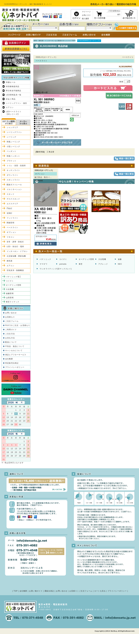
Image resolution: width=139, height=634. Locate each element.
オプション (11, 232)
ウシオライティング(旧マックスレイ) (56, 269)
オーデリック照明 (86, 259)
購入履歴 (85, 19)
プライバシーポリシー (14, 367)
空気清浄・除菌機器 (15, 270)
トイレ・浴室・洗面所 (16, 166)
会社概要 (9, 359)
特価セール (10, 82)
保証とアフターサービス (15, 355)
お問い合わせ (11, 313)
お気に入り (86, 15)
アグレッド (103, 264)
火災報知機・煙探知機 (16, 256)
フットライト (12, 218)
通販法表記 (49, 591)
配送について (11, 342)
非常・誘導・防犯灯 (15, 242)
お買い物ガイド (35, 591)
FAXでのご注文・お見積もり (17, 325)
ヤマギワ (43, 264)
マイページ (86, 12)
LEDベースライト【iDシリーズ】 (13, 113)
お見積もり (10, 317)
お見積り (73, 591)
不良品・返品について (14, 346)
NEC (120, 264)
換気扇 (9, 261)
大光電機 (102, 259)
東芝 (81, 264)
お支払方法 (10, 338)
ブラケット (11, 161)
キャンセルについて (13, 350)
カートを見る (100, 591)
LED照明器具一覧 (13, 95)
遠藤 (120, 259)
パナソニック (45, 259)
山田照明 (10, 298)
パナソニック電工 (13, 277)
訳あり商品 (10, 99)
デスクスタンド (13, 199)
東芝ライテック (12, 302)
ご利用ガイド (11, 330)
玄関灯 (9, 213)
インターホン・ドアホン (17, 251)
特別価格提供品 (12, 86)
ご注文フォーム (12, 321)
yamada (62, 264)
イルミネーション (14, 189)
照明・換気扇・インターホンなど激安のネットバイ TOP (54, 40)
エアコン (10, 107)
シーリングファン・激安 (16, 103)
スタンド (10, 194)
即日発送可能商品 (13, 91)
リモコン (10, 237)
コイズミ (63, 259)
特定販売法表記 (12, 363)
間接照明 (10, 223)
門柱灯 (9, 208)
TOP (16, 591)
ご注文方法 (10, 334)
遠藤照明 (10, 293)
